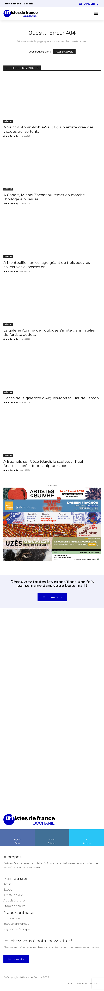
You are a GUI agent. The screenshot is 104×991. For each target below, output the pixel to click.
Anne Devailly (10, 136)
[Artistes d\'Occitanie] (21, 13)
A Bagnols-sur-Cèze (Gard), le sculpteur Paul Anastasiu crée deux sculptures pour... (43, 463)
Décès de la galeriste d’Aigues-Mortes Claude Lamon (51, 398)
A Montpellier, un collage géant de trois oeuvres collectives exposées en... (46, 264)
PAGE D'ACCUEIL (64, 52)
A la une (8, 121)
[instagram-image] (27, 642)
